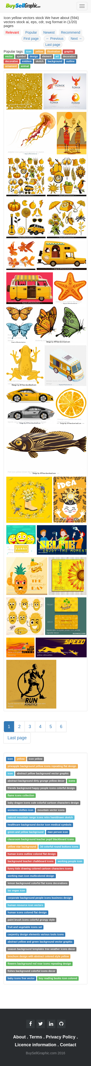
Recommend (70, 32)
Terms (35, 1037)
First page (31, 38)
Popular (31, 32)
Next (76, 38)
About (19, 1037)
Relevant (12, 32)
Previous (54, 38)
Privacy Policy (60, 1037)
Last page (52, 45)
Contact (68, 1044)
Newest (49, 32)
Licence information (35, 1044)
